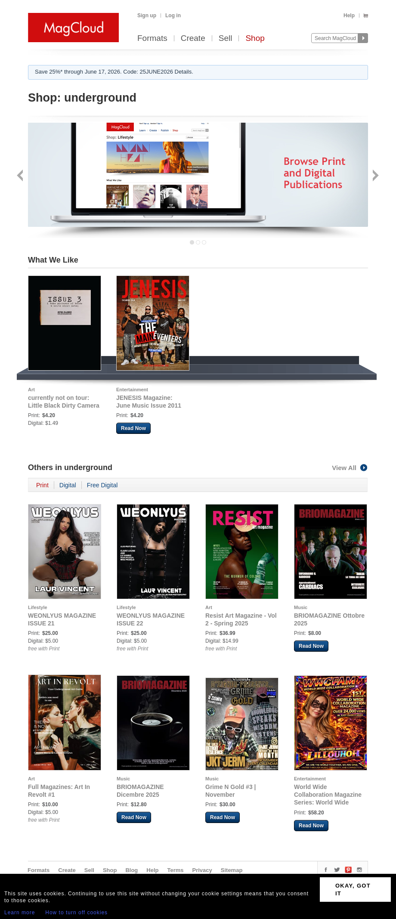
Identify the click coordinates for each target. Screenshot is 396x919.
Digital (67, 485)
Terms (175, 870)
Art (31, 389)
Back (21, 176)
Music (300, 607)
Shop (254, 38)
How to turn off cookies (76, 913)
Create (193, 38)
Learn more (19, 913)
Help (349, 15)
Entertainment (132, 389)
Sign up (146, 15)
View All (350, 467)
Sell (225, 38)
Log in (173, 15)
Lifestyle (37, 607)
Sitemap (232, 870)
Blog (131, 870)
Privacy (202, 870)
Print (42, 485)
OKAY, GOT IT (353, 889)
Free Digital (102, 485)
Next (375, 176)
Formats (152, 38)
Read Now (133, 428)
